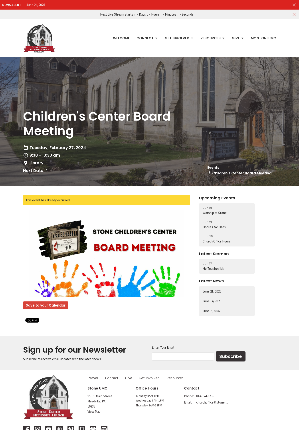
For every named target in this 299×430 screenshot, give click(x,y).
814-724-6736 (205, 396)
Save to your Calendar (45, 305)
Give (238, 38)
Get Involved (179, 38)
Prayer (92, 377)
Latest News (211, 281)
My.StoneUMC (263, 38)
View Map (94, 411)
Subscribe (230, 356)
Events (213, 167)
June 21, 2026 (35, 5)
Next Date (35, 170)
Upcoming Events (217, 198)
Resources (212, 38)
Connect (147, 38)
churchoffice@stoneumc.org (212, 402)
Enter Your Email (163, 347)
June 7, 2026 (211, 311)
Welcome (121, 38)
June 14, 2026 (212, 301)
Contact (111, 377)
